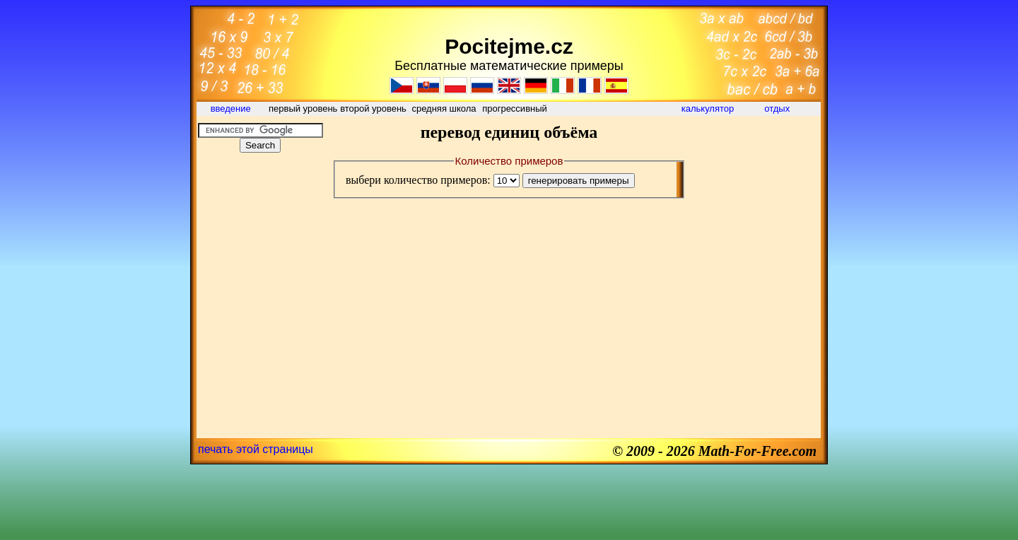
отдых (778, 108)
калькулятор (708, 108)
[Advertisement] (260, 250)
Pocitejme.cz (509, 46)
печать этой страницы (255, 449)
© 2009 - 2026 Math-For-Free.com (714, 451)
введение (232, 108)
